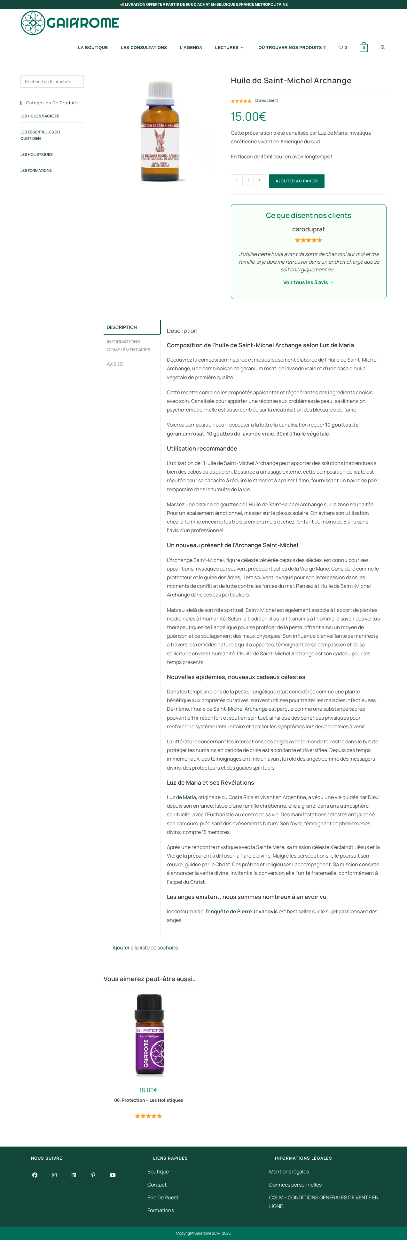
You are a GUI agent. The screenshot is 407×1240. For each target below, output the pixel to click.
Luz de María (181, 797)
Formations (160, 1210)
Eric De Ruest (162, 1197)
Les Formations (36, 170)
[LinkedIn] (74, 1175)
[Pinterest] (93, 1175)
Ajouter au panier (297, 181)
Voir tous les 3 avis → (308, 282)
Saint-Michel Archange (240, 708)
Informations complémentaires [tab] (129, 344)
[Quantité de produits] (248, 180)
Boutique (158, 1171)
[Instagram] (54, 1175)
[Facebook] (35, 1175)
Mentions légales (289, 1171)
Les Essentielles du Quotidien (40, 135)
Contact (157, 1184)
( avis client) (266, 100)
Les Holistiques (36, 154)
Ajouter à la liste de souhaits (141, 947)
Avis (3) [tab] (115, 362)
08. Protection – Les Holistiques (148, 1100)
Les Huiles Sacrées (39, 116)
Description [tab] (122, 327)
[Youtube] (113, 1175)
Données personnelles (295, 1184)
